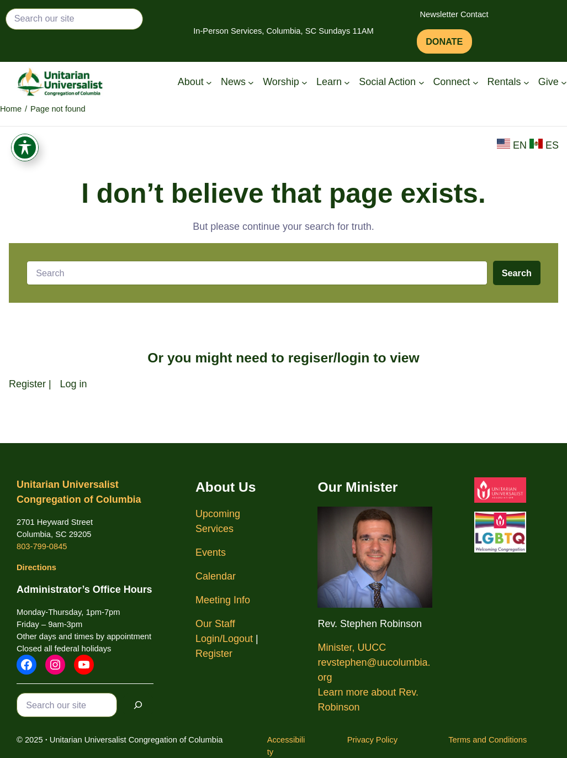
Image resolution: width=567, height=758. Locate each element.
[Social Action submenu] (421, 82)
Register (27, 383)
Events (210, 552)
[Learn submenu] (347, 82)
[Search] (138, 705)
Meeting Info (222, 600)
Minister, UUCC (351, 647)
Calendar (215, 576)
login (353, 357)
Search (517, 273)
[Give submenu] (564, 82)
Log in (73, 383)
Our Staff (215, 623)
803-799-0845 (42, 546)
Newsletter (439, 14)
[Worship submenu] (304, 82)
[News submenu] (251, 82)
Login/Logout (224, 638)
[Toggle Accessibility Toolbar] (25, 152)
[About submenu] (209, 82)
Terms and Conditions (487, 739)
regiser (310, 357)
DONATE (444, 41)
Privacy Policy (372, 739)
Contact (474, 14)
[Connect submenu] (476, 82)
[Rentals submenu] (526, 82)
